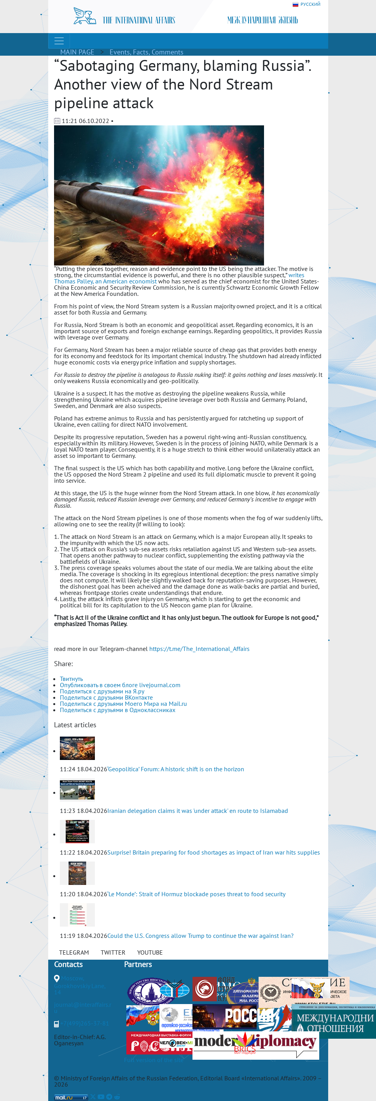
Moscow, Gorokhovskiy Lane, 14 (79, 985)
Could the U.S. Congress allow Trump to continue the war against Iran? (200, 935)
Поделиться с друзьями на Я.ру (102, 691)
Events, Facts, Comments (147, 51)
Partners (138, 964)
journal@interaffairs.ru (82, 1008)
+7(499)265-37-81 (84, 1023)
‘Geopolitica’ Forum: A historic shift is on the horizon (175, 769)
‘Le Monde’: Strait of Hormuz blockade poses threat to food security (196, 894)
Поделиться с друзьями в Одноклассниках (117, 710)
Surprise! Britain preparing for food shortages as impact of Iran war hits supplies (213, 852)
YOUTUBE (150, 952)
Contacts (68, 964)
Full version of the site (154, 1060)
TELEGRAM (74, 952)
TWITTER (113, 952)
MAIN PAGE (77, 51)
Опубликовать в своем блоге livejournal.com (120, 685)
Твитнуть (71, 678)
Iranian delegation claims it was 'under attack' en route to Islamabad (197, 810)
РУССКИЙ (306, 4)
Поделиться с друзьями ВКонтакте (106, 697)
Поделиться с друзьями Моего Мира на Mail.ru (123, 703)
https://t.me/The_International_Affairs (199, 649)
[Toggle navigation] (59, 41)
